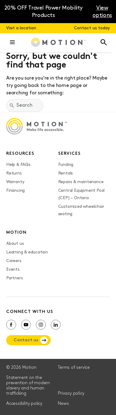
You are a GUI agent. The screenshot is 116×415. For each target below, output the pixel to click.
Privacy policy (71, 393)
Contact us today (92, 28)
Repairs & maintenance (81, 182)
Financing (15, 190)
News (63, 403)
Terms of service (74, 367)
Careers (13, 261)
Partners (14, 278)
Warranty (15, 182)
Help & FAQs (18, 164)
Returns (14, 173)
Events (12, 269)
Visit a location (21, 28)
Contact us (26, 340)
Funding (66, 164)
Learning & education (27, 252)
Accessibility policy (24, 403)
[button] (12, 42)
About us (15, 243)
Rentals (65, 173)
